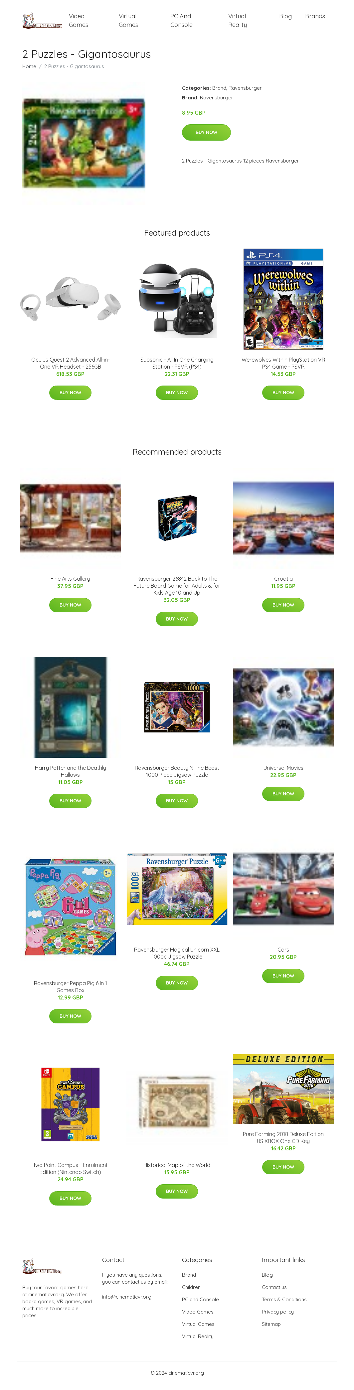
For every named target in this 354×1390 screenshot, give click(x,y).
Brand (219, 93)
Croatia (283, 584)
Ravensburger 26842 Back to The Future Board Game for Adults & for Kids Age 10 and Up (176, 591)
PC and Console (181, 23)
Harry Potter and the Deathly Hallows (70, 777)
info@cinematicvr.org (126, 1302)
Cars (283, 955)
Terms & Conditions (284, 1305)
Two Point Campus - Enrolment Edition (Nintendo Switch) (70, 1174)
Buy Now (206, 138)
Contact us (274, 1293)
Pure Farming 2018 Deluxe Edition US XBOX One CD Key (283, 1143)
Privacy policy (278, 1317)
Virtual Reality (237, 23)
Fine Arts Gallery (70, 584)
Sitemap (271, 1330)
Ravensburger (245, 93)
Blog (285, 19)
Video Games (78, 23)
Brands (315, 19)
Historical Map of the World (176, 1170)
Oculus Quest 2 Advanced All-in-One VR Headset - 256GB (70, 369)
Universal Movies (283, 773)
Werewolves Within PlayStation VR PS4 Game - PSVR (283, 369)
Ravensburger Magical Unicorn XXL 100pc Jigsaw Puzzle (177, 959)
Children (191, 1293)
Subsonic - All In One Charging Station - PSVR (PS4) (177, 369)
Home (29, 72)
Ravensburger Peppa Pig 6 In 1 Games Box (70, 992)
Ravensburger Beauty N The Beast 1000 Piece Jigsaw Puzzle (177, 777)
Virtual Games (128, 23)
